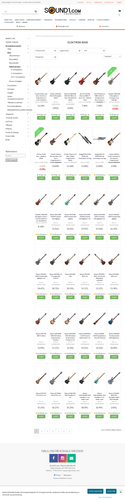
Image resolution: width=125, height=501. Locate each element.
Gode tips (80, 2)
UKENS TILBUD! (12, 42)
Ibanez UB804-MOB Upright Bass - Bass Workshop (99, 336)
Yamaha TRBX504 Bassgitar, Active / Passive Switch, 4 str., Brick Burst (41, 218)
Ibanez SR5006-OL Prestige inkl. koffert (56, 276)
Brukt (8, 140)
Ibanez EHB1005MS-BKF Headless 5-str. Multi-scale (85, 396)
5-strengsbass (16, 73)
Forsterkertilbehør (14, 106)
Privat (57, 475)
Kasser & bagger (15, 81)
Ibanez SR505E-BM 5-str (85, 275)
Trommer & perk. (12, 118)
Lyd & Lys (9, 121)
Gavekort (104, 26)
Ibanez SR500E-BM (70, 275)
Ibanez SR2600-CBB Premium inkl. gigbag (114, 217)
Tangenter (10, 114)
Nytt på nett (98, 2)
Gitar (9, 49)
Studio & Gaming (12, 132)
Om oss (89, 2)
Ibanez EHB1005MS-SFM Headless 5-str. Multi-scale (99, 396)
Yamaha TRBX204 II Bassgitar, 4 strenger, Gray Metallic (114, 97)
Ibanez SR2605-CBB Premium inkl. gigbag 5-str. (41, 276)
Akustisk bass (14, 56)
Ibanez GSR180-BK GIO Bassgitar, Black (56, 96)
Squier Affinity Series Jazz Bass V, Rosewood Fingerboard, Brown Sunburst (114, 158)
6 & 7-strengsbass (18, 77)
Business (66, 475)
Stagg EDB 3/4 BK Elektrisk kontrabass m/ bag (85, 156)
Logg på (119, 2)
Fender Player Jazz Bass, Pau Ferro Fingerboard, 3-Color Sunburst (41, 97)
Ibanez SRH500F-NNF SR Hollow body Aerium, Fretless (56, 337)
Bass (9, 52)
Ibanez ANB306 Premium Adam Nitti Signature (114, 336)
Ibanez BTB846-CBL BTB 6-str (55, 394)
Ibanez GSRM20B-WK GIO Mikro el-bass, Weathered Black (70, 97)
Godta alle (111, 491)
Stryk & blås (10, 136)
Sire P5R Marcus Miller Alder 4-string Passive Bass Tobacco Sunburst (99, 98)
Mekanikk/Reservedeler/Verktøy (19, 110)
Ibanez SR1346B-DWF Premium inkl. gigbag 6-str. (99, 217)
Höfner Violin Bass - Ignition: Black (41, 156)
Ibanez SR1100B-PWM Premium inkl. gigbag (56, 217)
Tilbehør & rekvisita (14, 102)
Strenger (10, 89)
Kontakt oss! (62, 26)
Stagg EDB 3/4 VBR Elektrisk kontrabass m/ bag (99, 156)
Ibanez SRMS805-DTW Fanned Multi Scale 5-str (85, 336)
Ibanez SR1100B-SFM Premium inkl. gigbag (70, 217)
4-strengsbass (16, 70)
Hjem (38, 36)
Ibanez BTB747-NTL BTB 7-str (41, 394)
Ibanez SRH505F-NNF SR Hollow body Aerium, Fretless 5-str (70, 337)
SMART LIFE (10, 38)
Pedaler (10, 93)
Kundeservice (109, 2)
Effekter (9, 129)
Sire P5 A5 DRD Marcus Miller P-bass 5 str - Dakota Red (85, 97)
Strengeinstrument (13, 46)
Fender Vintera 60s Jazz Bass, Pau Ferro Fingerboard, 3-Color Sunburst (56, 158)
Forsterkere (11, 85)
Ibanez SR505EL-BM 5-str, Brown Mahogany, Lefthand (99, 277)
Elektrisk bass (15, 66)
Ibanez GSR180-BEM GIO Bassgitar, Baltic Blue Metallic (114, 396)
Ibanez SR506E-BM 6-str (114, 275)
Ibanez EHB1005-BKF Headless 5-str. (70, 395)
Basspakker (13, 59)
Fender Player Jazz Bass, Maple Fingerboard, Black (70, 157)
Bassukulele (13, 63)
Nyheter (20, 26)
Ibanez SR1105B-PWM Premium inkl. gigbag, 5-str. (85, 217)
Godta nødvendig (95, 491)
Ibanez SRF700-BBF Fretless (41, 335)
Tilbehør (9, 125)
